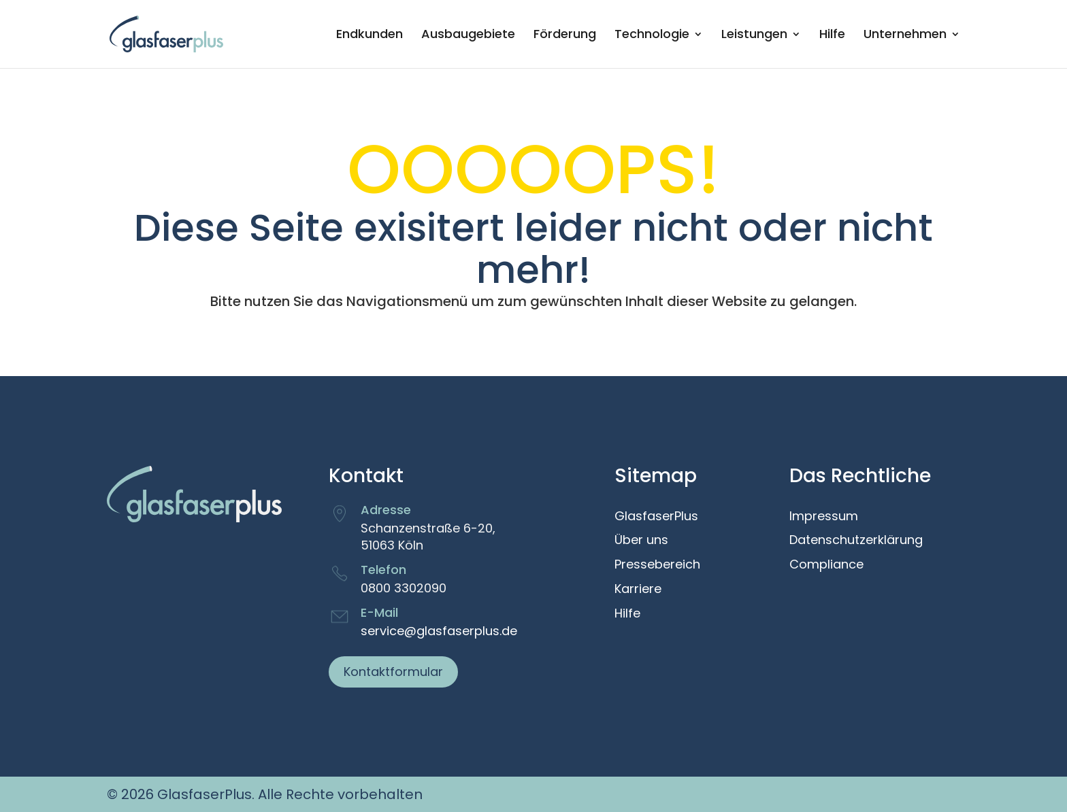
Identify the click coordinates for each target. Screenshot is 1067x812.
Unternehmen (905, 35)
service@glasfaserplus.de (439, 630)
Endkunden (369, 35)
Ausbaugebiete (468, 35)
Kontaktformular (393, 671)
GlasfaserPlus (656, 516)
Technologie (651, 35)
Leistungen (754, 35)
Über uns (641, 540)
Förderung (565, 35)
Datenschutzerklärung (856, 540)
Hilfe (832, 35)
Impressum (823, 516)
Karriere (637, 589)
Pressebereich (657, 565)
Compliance (826, 565)
